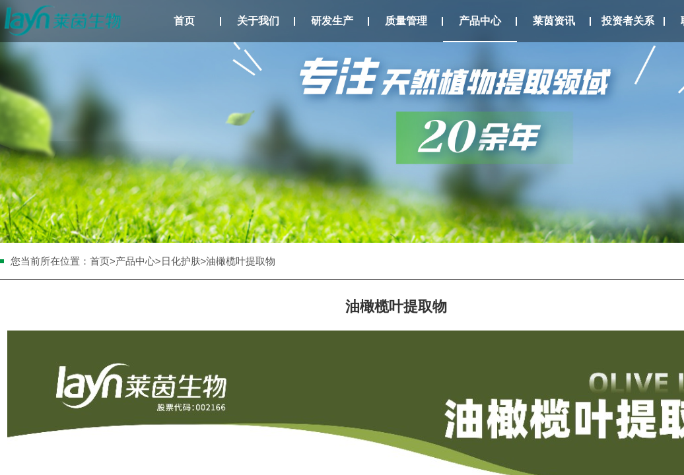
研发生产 (332, 20)
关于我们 (258, 20)
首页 (184, 20)
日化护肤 (181, 261)
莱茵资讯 (554, 20)
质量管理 (406, 20)
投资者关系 (627, 20)
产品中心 (480, 20)
